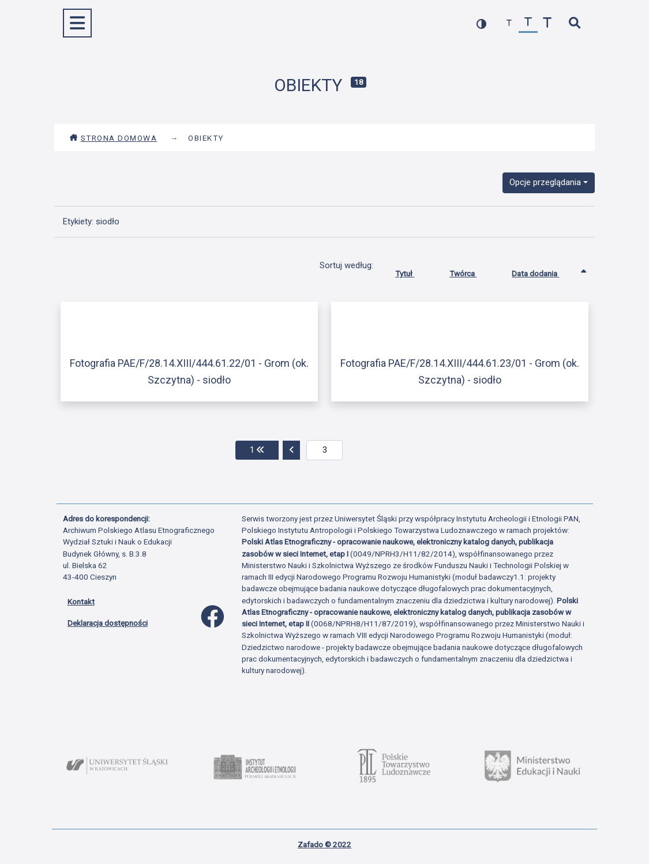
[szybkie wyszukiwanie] (574, 23)
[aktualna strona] (324, 450)
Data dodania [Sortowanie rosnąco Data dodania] (544, 271)
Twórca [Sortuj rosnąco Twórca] (471, 271)
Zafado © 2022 (324, 844)
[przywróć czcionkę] (528, 23)
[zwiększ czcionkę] (547, 23)
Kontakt (81, 601)
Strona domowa (113, 137)
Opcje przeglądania (545, 182)
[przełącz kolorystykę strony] (481, 23)
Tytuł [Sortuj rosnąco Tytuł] (413, 271)
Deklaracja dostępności (107, 623)
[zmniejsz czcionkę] (509, 23)
